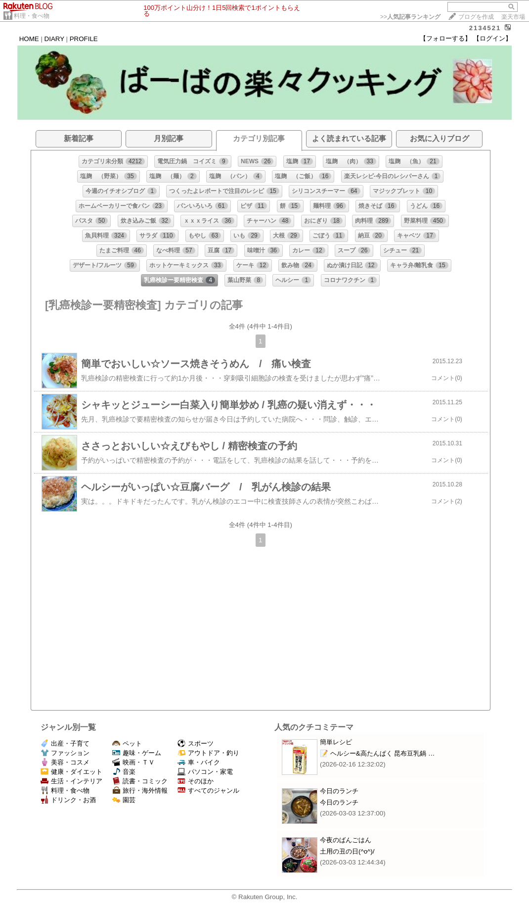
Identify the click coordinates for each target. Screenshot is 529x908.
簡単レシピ (336, 742)
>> (410, 16)
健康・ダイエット (71, 771)
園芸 (123, 800)
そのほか (195, 781)
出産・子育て (65, 743)
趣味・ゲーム (136, 753)
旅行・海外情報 (140, 790)
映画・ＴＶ (133, 762)
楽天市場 (513, 16)
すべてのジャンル (208, 790)
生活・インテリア (71, 781)
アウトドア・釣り (208, 753)
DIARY (54, 39)
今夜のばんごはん (345, 840)
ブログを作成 (476, 16)
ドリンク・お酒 (68, 800)
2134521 (485, 28)
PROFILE (84, 39)
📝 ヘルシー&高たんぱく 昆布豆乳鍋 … (377, 753)
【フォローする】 (445, 38)
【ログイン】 (492, 38)
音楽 (123, 771)
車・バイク (198, 762)
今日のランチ (339, 791)
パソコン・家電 (205, 771)
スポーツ (195, 743)
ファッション (65, 753)
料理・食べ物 (31, 15)
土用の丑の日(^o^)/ (347, 851)
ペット (127, 743)
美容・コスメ (65, 762)
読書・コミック (140, 781)
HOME (29, 39)
